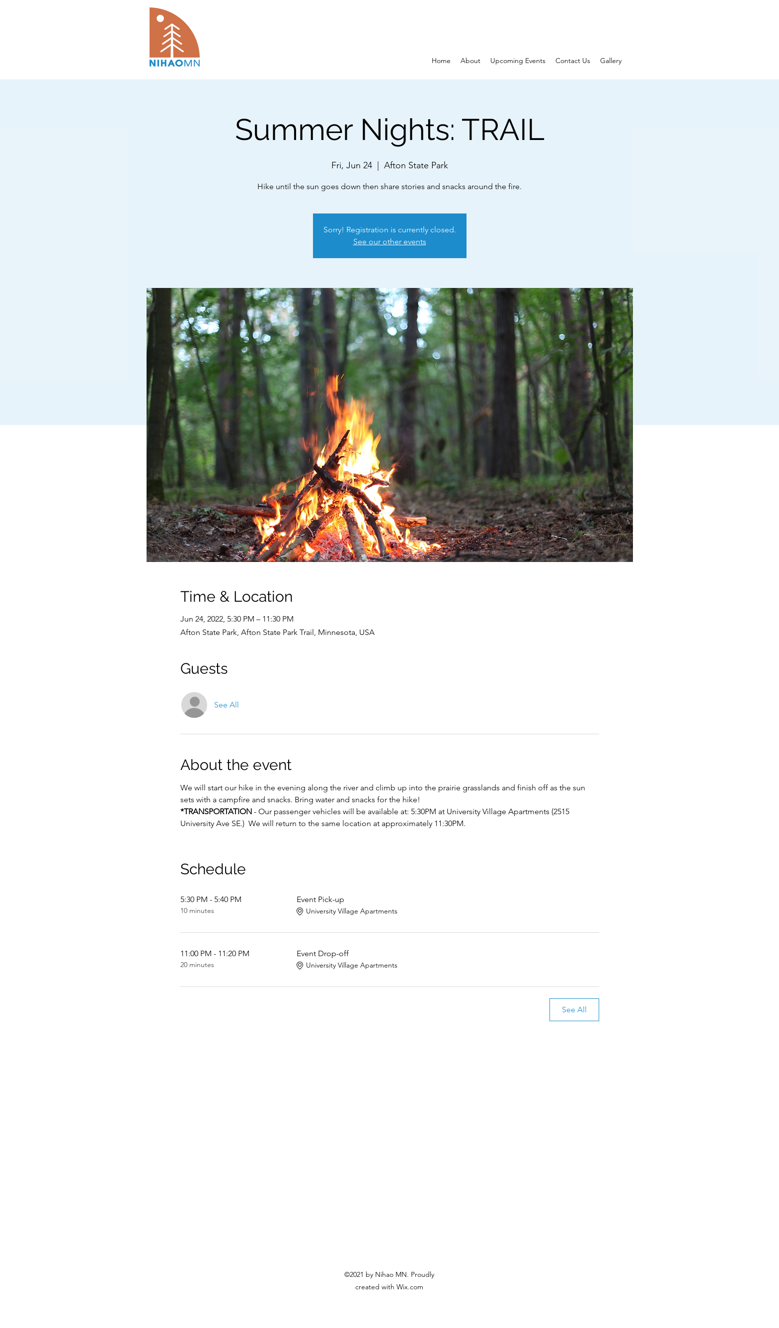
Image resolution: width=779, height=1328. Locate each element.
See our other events (389, 241)
